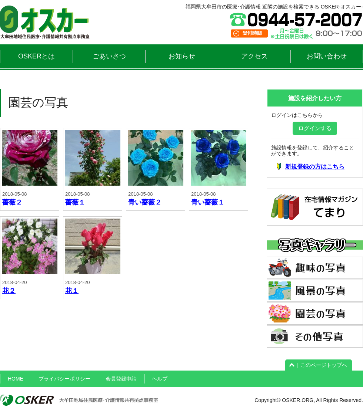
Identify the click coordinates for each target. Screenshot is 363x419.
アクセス (254, 56)
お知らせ (182, 56)
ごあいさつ (109, 56)
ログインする (315, 128)
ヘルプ (159, 379)
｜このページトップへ (318, 365)
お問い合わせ (327, 56)
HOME (15, 379)
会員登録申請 (121, 379)
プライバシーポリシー (64, 379)
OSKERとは (36, 56)
